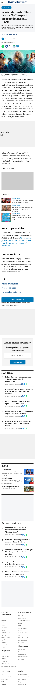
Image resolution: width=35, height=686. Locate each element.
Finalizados (21, 659)
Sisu (19, 635)
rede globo (13, 284)
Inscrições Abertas (23, 656)
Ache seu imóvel (22, 674)
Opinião (3, 640)
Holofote (3, 642)
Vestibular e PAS (22, 633)
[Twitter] (10, 47)
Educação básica (22, 616)
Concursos (23, 646)
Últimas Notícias (22, 628)
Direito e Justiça (5, 656)
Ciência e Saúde (5, 637)
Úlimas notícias (22, 684)
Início (3, 34)
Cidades (3, 620)
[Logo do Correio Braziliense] (17, 2)
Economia (4, 627)
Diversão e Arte (12, 34)
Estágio (20, 623)
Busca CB (4, 661)
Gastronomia (4, 679)
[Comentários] (17, 47)
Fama (2, 674)
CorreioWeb (6, 671)
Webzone (4, 682)
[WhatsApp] (2, 47)
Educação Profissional (24, 638)
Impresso (5, 651)
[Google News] (14, 47)
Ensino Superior (22, 618)
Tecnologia (4, 645)
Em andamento (22, 654)
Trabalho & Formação (24, 620)
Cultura (20, 630)
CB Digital (4, 659)
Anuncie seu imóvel (23, 677)
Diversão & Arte (5, 632)
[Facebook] (6, 47)
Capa (2, 618)
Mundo (3, 630)
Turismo (3, 647)
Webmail (3, 684)
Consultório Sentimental (7, 677)
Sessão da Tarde (9, 288)
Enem (19, 625)
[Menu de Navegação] (2, 2)
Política (3, 623)
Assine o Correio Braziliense (8, 666)
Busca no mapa (22, 679)
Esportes (3, 635)
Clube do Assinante (6, 663)
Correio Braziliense (6, 613)
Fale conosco (21, 642)
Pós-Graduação (22, 640)
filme (5, 284)
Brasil (2, 625)
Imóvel (21, 671)
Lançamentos (21, 682)
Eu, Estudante (24, 612)
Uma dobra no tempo (12, 292)
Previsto (20, 652)
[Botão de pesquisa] (33, 2)
